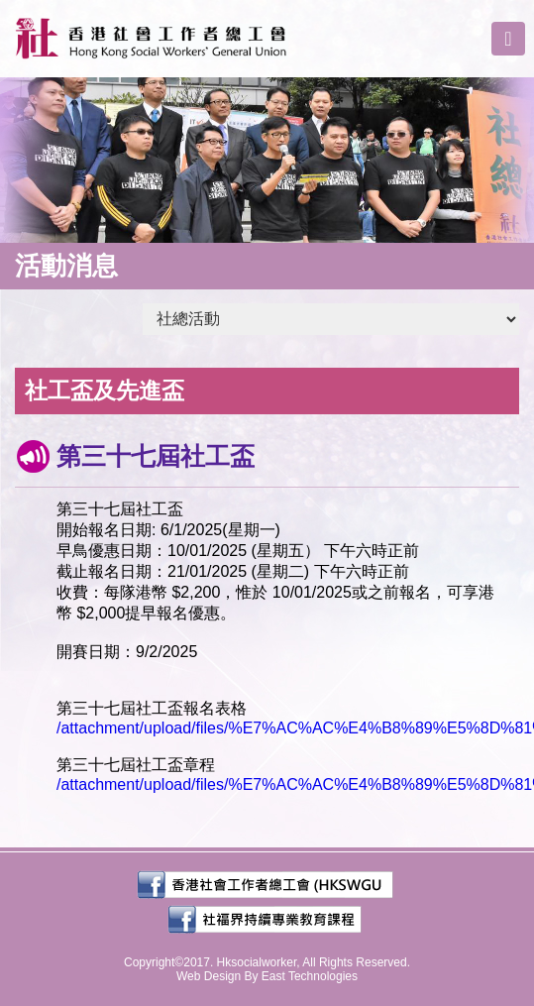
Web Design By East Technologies (267, 976)
